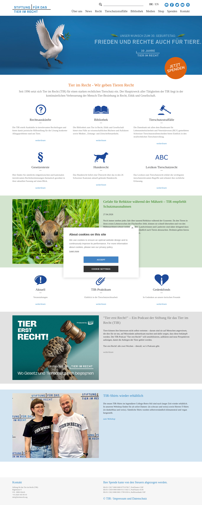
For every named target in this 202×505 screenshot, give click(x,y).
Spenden (172, 11)
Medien (150, 11)
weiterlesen (40, 140)
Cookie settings (118, 264)
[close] (132, 232)
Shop (161, 11)
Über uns (77, 11)
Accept (84, 264)
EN (157, 4)
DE (151, 4)
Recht (98, 11)
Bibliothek (137, 11)
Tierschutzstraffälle (116, 11)
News (88, 11)
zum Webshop (109, 419)
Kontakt (185, 11)
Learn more (74, 256)
